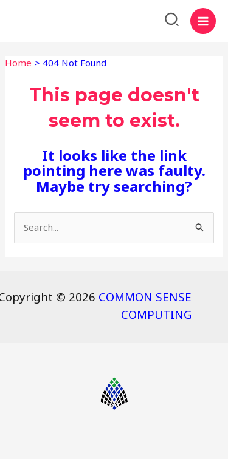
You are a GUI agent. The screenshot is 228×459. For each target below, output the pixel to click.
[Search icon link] (172, 21)
